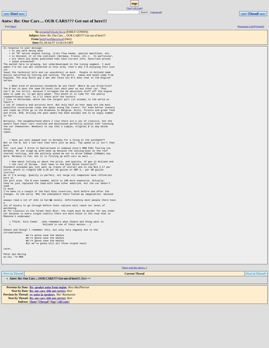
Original (259, 26)
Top (129, 8)
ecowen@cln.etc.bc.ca (52, 31)
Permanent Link (246, 26)
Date (14, 13)
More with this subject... (134, 310)
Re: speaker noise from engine (48, 330)
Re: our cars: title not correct (48, 333)
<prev (6, 13)
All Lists (137, 8)
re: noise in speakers (42, 337)
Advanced (156, 12)
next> (22, 13)
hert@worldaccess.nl (52, 39)
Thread (253, 13)
